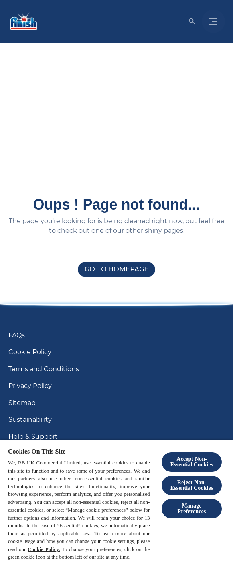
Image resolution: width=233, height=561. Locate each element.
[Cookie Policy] (30, 352)
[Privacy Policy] (30, 386)
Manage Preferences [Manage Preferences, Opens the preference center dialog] (192, 508)
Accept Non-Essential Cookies (191, 462)
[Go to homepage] (116, 269)
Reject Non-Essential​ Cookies (191, 485)
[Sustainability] (30, 420)
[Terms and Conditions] (43, 369)
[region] (116, 500)
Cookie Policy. (44, 549)
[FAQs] (16, 335)
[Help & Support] (33, 437)
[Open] (192, 21)
